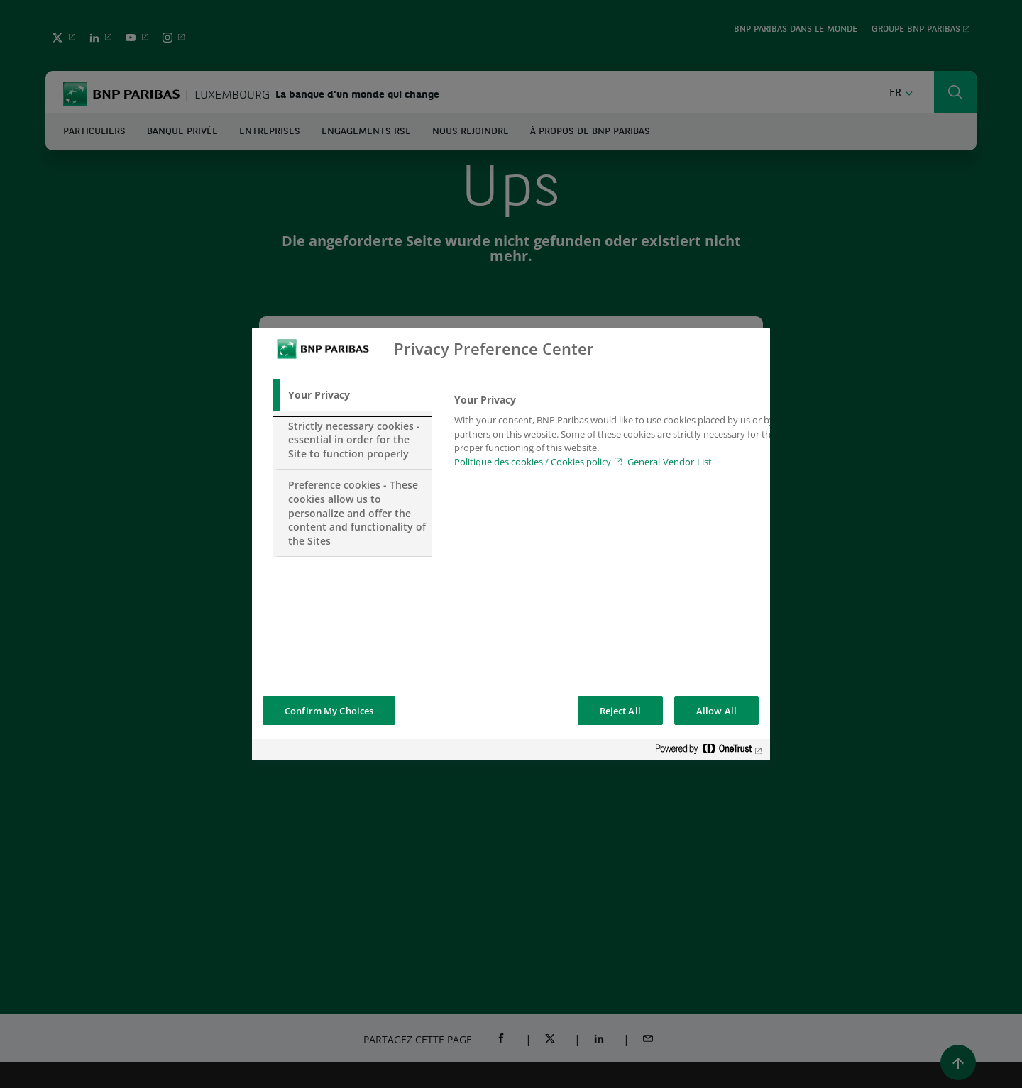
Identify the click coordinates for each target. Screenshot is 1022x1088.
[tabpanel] (616, 435)
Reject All (620, 710)
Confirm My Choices (329, 710)
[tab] (352, 395)
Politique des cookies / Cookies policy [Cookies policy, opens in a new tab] (532, 461)
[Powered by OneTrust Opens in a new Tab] (709, 751)
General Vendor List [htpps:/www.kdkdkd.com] (669, 461)
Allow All (716, 710)
